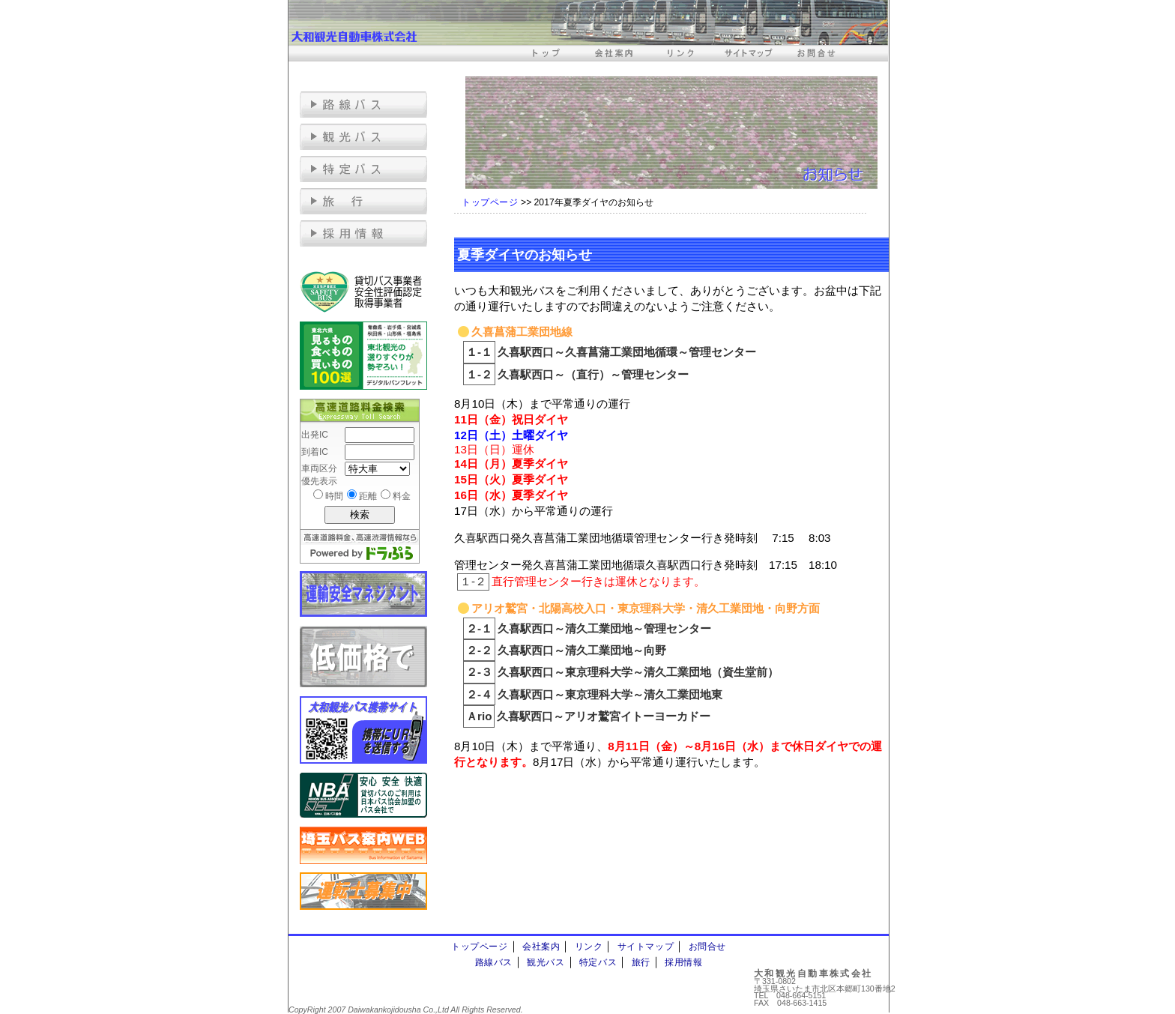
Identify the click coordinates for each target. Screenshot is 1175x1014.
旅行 (641, 962)
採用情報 (683, 962)
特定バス (598, 962)
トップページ (490, 202)
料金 (402, 496)
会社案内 (541, 946)
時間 (334, 496)
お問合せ (707, 946)
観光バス (545, 962)
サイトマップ (645, 946)
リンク (589, 946)
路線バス (494, 962)
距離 (368, 496)
